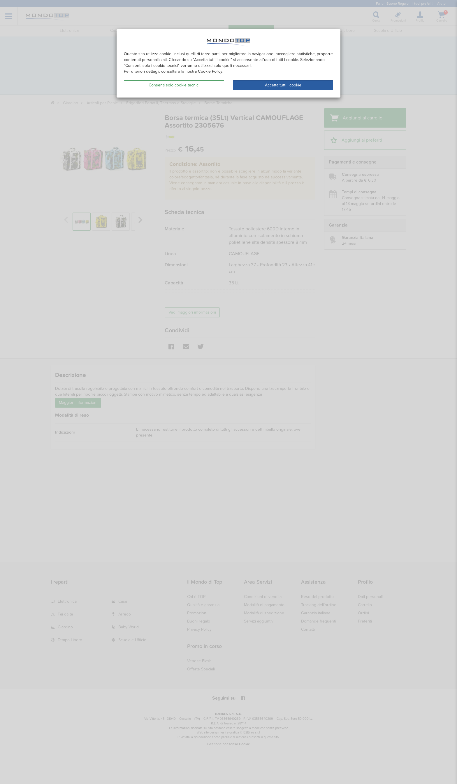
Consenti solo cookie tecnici (174, 85)
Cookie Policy (210, 71)
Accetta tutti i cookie (283, 85)
